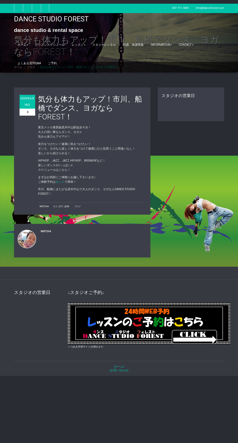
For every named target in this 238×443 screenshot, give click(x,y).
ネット (60, 182)
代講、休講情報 (133, 44)
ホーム (23, 44)
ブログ (77, 206)
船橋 (67, 206)
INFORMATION (161, 44)
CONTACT (186, 44)
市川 (61, 206)
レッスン (78, 44)
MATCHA (44, 206)
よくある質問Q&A (29, 63)
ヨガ (55, 206)
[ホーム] (119, 366)
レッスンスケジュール (50, 44)
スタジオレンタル (104, 44)
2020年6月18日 (27, 102)
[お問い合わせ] (119, 370)
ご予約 (52, 63)
